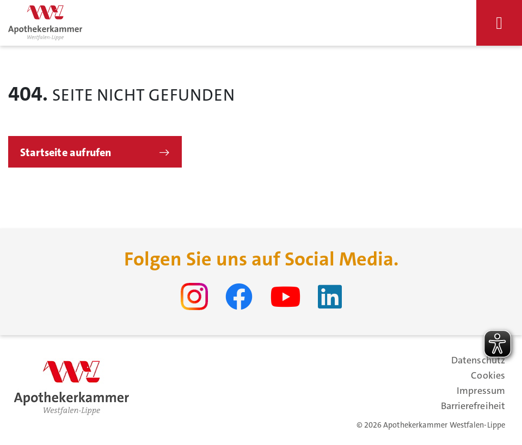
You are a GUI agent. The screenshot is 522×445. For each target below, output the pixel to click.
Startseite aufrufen (66, 152)
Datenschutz (478, 360)
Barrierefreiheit (473, 405)
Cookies (488, 375)
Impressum (481, 390)
